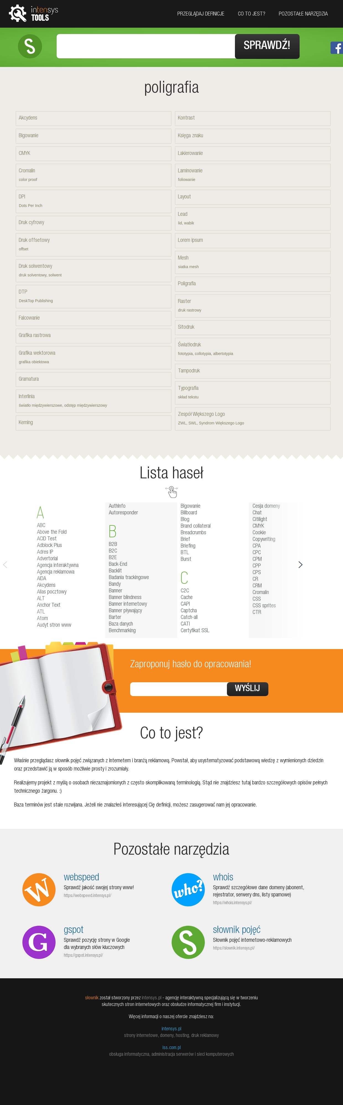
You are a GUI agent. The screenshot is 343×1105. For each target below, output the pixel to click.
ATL (41, 611)
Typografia (252, 393)
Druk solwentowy (93, 271)
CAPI (185, 604)
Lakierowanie (190, 153)
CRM (257, 585)
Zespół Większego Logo (252, 419)
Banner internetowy (128, 604)
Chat (257, 512)
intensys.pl (171, 1028)
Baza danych (121, 624)
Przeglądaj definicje (200, 14)
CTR (257, 612)
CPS (257, 572)
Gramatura (29, 379)
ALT (41, 598)
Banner (115, 590)
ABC (41, 525)
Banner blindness (125, 597)
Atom (42, 618)
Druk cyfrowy (31, 222)
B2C (113, 551)
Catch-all (189, 617)
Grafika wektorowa (93, 357)
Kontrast (186, 118)
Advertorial (47, 558)
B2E (113, 557)
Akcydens (28, 118)
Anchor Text (49, 605)
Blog (185, 519)
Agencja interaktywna (57, 565)
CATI (185, 624)
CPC (257, 552)
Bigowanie (28, 135)
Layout (184, 196)
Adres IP (45, 552)
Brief (185, 539)
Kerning (26, 422)
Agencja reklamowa (55, 572)
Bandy (115, 584)
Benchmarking (122, 630)
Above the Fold (52, 532)
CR (255, 579)
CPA (257, 546)
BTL (185, 552)
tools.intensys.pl (33, 13)
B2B (113, 544)
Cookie (259, 532)
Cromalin (93, 175)
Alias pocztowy (51, 592)
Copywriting (264, 539)
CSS (257, 599)
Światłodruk (252, 349)
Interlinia (93, 401)
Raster (252, 306)
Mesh (252, 262)
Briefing (188, 546)
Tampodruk (189, 370)
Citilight (260, 519)
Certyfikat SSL (195, 630)
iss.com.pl (172, 1047)
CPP (257, 566)
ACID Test (47, 538)
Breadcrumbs (193, 532)
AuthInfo (117, 506)
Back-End (118, 564)
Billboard (189, 512)
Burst (186, 559)
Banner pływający (125, 610)
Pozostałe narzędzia (303, 14)
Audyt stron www (54, 625)
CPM (257, 559)
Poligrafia (187, 284)
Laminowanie (252, 175)
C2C (185, 590)
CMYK (24, 153)
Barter (115, 617)
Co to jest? (251, 14)
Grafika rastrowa (35, 335)
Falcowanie (29, 318)
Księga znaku (190, 135)
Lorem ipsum (190, 240)
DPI (93, 201)
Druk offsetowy (93, 245)
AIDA (41, 578)
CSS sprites (264, 605)
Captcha (189, 610)
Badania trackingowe (129, 577)
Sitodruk (186, 327)
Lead (252, 219)
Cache (187, 597)
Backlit (115, 571)
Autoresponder (123, 512)
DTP (93, 297)
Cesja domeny (266, 506)
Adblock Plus (49, 545)
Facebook (337, 47)
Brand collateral (196, 526)
